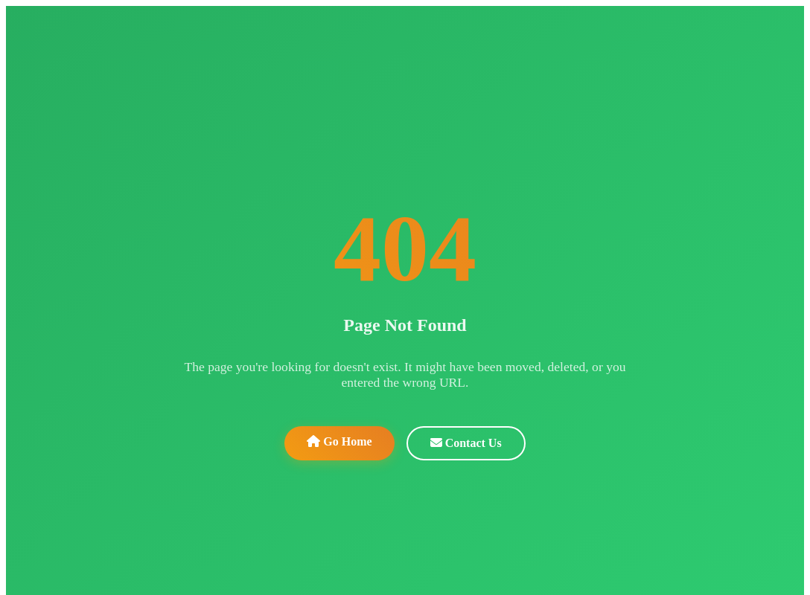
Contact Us (466, 443)
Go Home (339, 441)
